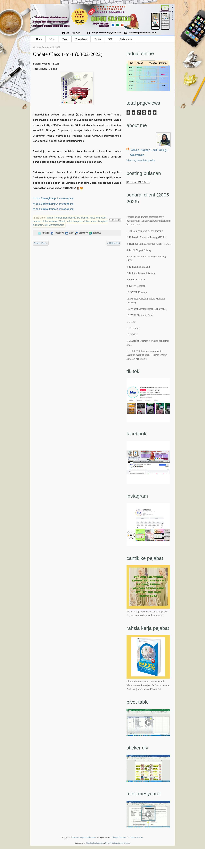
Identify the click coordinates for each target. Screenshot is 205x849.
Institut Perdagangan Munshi (61, 217)
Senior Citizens (124, 843)
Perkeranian (126, 39)
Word (52, 39)
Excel (65, 39)
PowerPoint (81, 39)
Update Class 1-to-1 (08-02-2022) (67, 54)
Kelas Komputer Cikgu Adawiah (149, 152)
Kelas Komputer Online (78, 221)
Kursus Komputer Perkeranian (84, 837)
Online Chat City (136, 837)
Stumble (94, 233)
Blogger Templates (119, 837)
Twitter (43, 233)
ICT (110, 39)
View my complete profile (141, 160)
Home (39, 39)
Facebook (57, 233)
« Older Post (113, 243)
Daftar (97, 39)
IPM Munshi (82, 217)
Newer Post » (41, 243)
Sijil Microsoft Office (54, 225)
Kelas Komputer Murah (53, 221)
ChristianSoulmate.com (95, 843)
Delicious (81, 233)
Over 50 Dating (111, 843)
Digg (69, 233)
